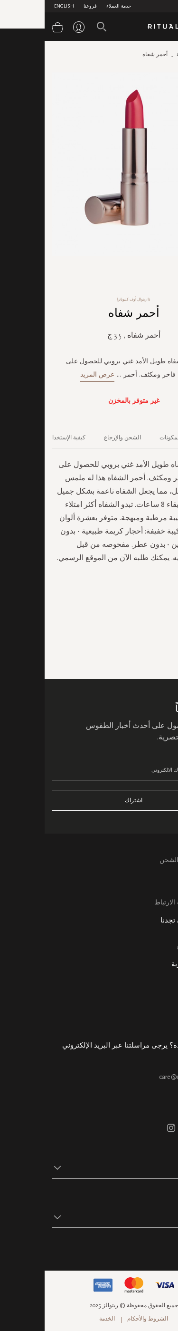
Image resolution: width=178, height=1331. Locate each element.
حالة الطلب (155, 990)
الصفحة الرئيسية (151, 54)
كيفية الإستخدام (22, 437)
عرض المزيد (53, 374)
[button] (80, 1167)
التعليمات (158, 880)
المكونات (125, 437)
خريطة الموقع (151, 946)
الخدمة (62, 1318)
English (19, 6)
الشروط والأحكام (103, 1318)
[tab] (158, 434)
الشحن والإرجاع (77, 437)
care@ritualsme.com (142, 1077)
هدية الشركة (153, 1023)
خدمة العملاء (74, 6)
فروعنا (45, 6)
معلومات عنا (154, 979)
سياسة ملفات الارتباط (140, 902)
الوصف (163, 437)
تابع (166, 1247)
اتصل (163, 891)
